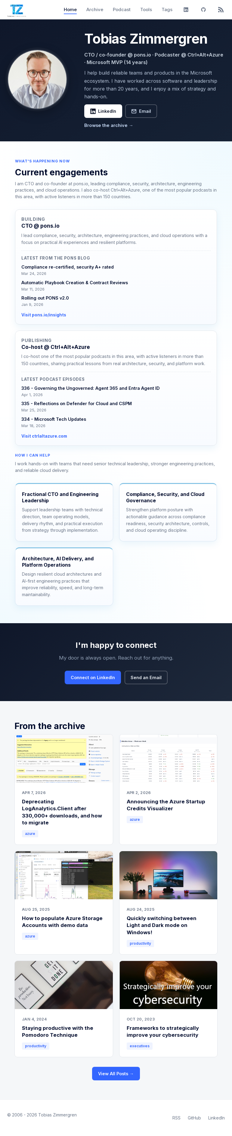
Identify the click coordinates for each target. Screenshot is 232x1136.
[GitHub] (203, 10)
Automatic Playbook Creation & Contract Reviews (74, 282)
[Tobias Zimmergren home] (16, 9)
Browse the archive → (108, 125)
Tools (146, 9)
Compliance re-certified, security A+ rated (67, 266)
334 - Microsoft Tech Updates (53, 419)
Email (141, 111)
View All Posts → (116, 1073)
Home (70, 9)
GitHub (194, 1117)
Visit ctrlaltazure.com (44, 436)
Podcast (122, 9)
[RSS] (221, 10)
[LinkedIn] (186, 10)
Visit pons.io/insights (43, 314)
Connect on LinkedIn (93, 677)
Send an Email (146, 677)
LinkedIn (103, 111)
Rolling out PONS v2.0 (45, 297)
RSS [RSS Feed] (176, 1117)
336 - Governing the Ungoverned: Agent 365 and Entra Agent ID (90, 388)
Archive (94, 9)
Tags (167, 9)
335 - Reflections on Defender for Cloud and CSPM (76, 403)
